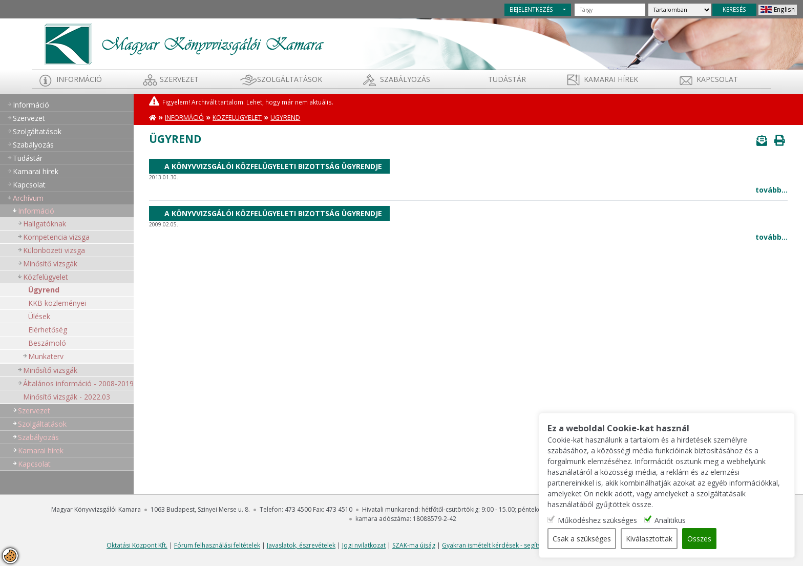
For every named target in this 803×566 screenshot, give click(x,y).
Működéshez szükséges (597, 520)
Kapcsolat (717, 79)
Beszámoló (47, 343)
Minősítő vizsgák (50, 263)
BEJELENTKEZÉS (531, 9)
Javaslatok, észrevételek (301, 545)
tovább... (771, 190)
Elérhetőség (47, 329)
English (784, 9)
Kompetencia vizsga (56, 237)
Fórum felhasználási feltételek (217, 545)
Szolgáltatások (289, 79)
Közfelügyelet (45, 277)
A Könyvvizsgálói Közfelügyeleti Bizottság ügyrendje (273, 166)
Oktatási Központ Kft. (137, 545)
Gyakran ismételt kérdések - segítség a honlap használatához (530, 545)
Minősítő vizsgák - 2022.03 (66, 397)
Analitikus (670, 520)
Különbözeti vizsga (54, 250)
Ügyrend (43, 290)
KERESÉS (734, 9)
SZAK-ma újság (413, 545)
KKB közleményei (57, 303)
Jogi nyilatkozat (364, 545)
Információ (79, 79)
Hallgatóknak (44, 223)
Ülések (39, 316)
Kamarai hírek (611, 79)
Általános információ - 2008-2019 (78, 383)
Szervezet (179, 79)
